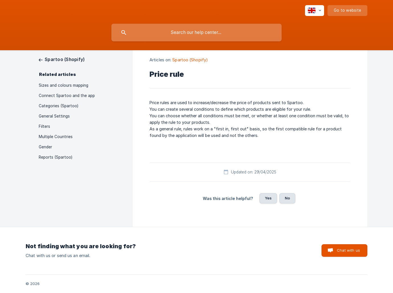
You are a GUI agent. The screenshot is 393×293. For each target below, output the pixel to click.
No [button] (287, 198)
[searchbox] (196, 32)
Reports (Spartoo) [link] (55, 157)
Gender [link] (45, 147)
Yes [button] (268, 198)
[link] (62, 59)
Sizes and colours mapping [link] (63, 85)
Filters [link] (44, 126)
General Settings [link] (54, 116)
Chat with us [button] (348, 250)
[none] (314, 10)
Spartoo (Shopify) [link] (190, 59)
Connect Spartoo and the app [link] (67, 95)
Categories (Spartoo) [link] (58, 106)
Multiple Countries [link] (56, 136)
